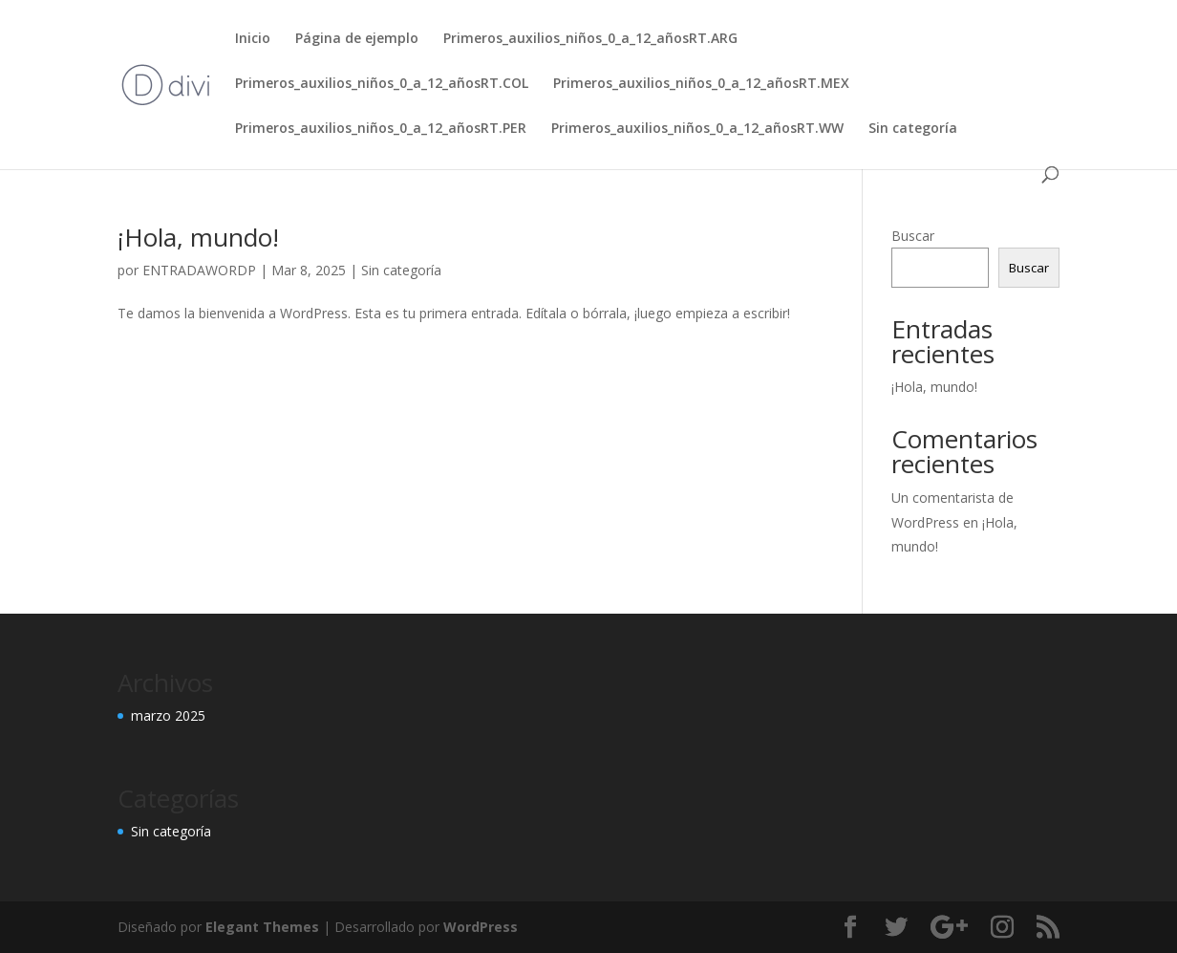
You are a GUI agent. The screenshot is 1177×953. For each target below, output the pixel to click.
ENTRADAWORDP (199, 270)
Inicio (252, 39)
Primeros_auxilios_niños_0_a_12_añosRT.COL (381, 84)
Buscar (912, 236)
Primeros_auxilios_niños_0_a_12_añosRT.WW (697, 129)
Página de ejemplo (356, 39)
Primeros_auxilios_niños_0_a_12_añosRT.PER (380, 129)
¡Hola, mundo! (198, 237)
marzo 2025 (168, 715)
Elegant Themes (262, 927)
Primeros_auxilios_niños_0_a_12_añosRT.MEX (701, 84)
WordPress (480, 927)
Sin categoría (912, 129)
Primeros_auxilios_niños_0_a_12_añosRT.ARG (590, 39)
